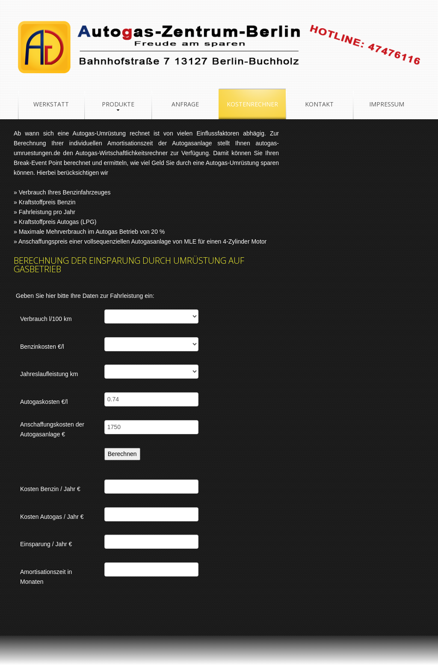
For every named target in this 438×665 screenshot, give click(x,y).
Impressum (386, 104)
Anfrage (185, 104)
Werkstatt (51, 104)
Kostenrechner (252, 104)
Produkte (118, 104)
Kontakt (319, 104)
